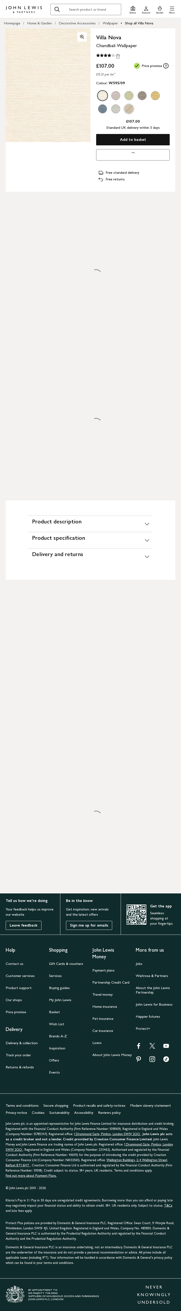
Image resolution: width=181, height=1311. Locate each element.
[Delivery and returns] (90, 556)
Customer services (20, 975)
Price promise (16, 1012)
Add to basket (133, 139)
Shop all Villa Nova (139, 23)
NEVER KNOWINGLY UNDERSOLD (154, 1294)
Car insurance (102, 1030)
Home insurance (104, 1006)
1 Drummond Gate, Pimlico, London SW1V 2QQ (107, 1134)
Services (55, 975)
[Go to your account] (146, 9)
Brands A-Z (58, 1036)
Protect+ (143, 1028)
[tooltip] (166, 66)
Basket (54, 1012)
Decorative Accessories (77, 23)
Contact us (14, 963)
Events (54, 1072)
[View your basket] (159, 9)
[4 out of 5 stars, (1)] (108, 55)
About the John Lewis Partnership (153, 989)
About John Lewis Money (112, 1054)
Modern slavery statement (150, 1105)
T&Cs (168, 1206)
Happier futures (148, 1016)
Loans (97, 1042)
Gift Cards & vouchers (66, 963)
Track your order (18, 1055)
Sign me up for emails (89, 925)
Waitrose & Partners (152, 975)
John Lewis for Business (154, 1004)
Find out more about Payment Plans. (31, 1176)
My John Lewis (60, 1000)
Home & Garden (39, 23)
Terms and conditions (22, 1105)
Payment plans (103, 970)
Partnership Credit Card (110, 982)
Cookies (38, 1112)
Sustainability (59, 1112)
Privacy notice (16, 1112)
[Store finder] (133, 9)
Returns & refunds (20, 1067)
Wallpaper (110, 23)
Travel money (102, 994)
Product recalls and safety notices (99, 1105)
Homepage (12, 23)
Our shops (14, 1000)
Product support (19, 987)
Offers (54, 1060)
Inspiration (57, 1048)
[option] (102, 95)
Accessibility (83, 1112)
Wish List (56, 1024)
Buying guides (59, 987)
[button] (172, 9)
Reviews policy (109, 1112)
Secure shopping (55, 1105)
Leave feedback (23, 925)
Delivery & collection (22, 1043)
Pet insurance (102, 1018)
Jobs (139, 963)
